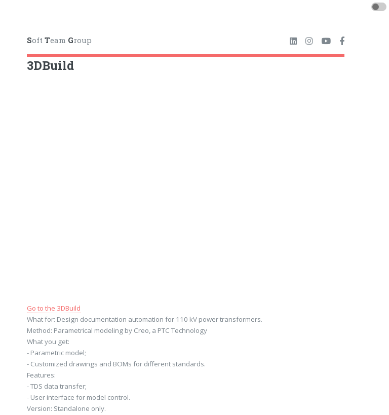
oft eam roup (59, 40)
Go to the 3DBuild (54, 308)
